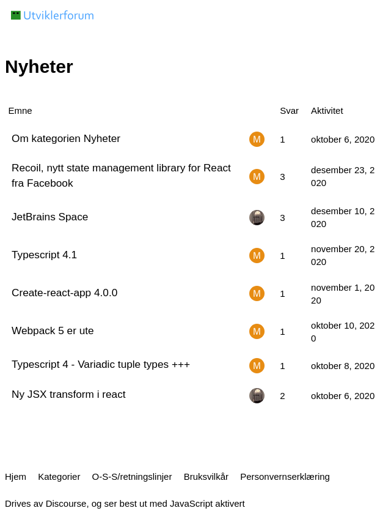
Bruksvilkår (206, 476)
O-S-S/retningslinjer (132, 476)
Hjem (15, 476)
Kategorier (59, 476)
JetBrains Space (50, 217)
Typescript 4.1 (44, 254)
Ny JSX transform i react (69, 394)
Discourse (66, 503)
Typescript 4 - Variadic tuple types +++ (101, 364)
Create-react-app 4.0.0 (64, 292)
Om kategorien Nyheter (66, 138)
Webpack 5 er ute (53, 330)
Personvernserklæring (285, 476)
